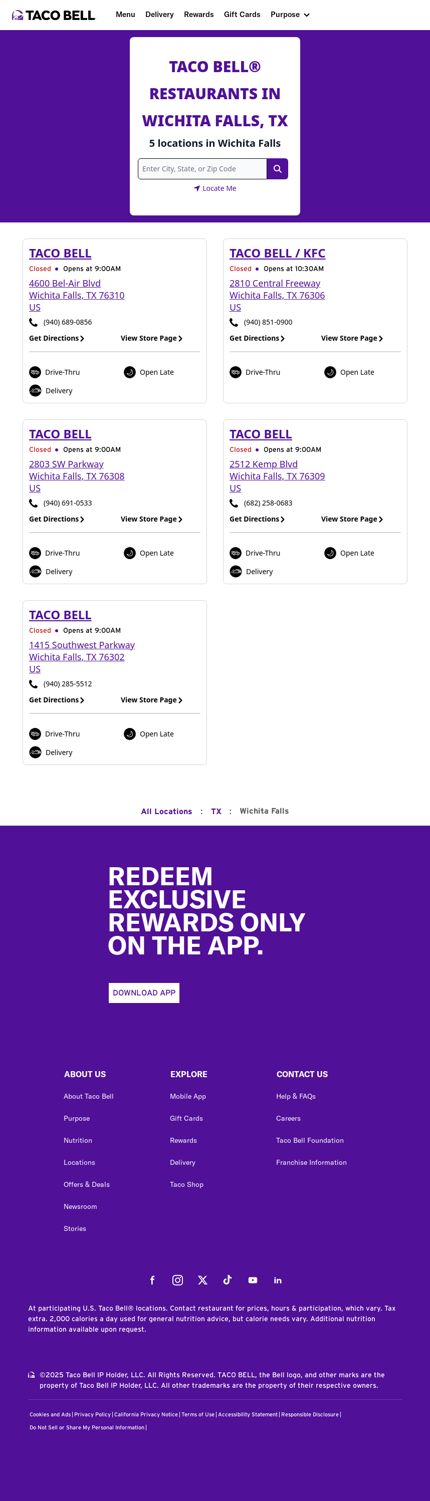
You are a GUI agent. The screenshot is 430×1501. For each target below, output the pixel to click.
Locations (79, 1162)
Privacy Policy (92, 1414)
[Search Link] (277, 168)
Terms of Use (197, 1414)
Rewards (199, 14)
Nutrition (78, 1140)
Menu (125, 14)
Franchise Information (311, 1162)
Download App (144, 993)
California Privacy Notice (146, 1414)
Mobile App (188, 1096)
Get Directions (57, 338)
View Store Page (152, 338)
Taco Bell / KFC (278, 252)
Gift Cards (242, 14)
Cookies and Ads (50, 1414)
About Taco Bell (89, 1096)
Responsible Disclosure (310, 1414)
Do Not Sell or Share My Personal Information (87, 1427)
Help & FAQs (296, 1096)
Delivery (159, 14)
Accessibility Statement (248, 1414)
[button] (109, 1076)
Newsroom (80, 1206)
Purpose (285, 14)
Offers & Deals (87, 1184)
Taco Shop (186, 1184)
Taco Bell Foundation (310, 1140)
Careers (288, 1118)
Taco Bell (60, 252)
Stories (75, 1228)
